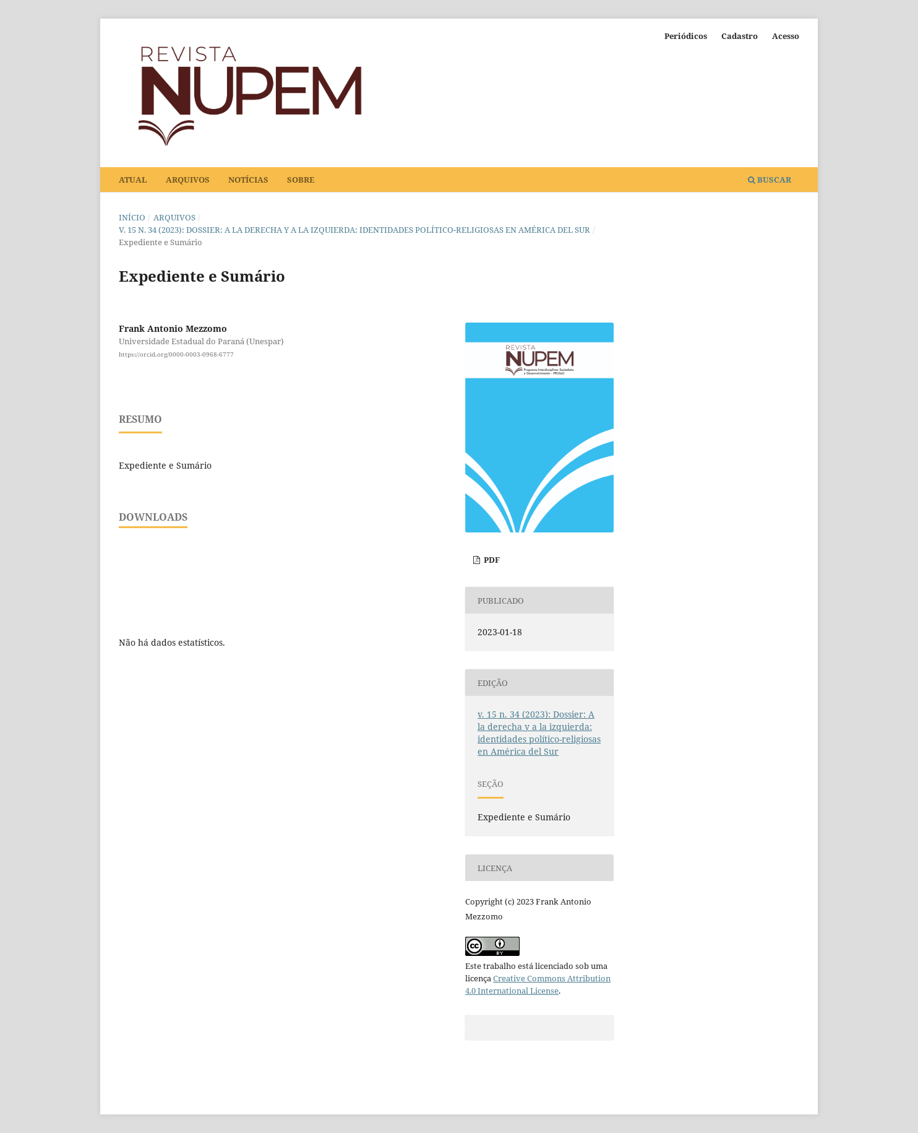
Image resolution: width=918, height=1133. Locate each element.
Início (132, 217)
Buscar (769, 179)
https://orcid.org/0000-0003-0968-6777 (176, 354)
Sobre (300, 179)
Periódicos (685, 35)
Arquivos (188, 179)
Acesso (785, 35)
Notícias (248, 179)
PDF (491, 559)
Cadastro (739, 35)
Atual (133, 179)
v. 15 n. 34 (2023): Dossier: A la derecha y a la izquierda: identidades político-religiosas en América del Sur (354, 229)
